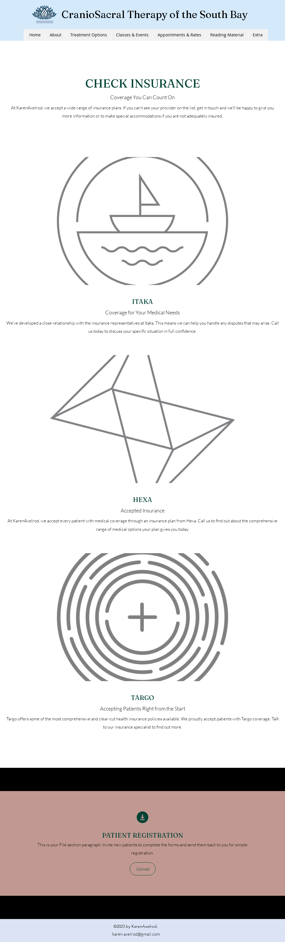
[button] (143, 868)
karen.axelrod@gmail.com (136, 934)
